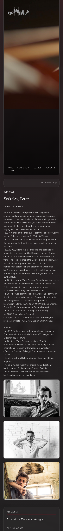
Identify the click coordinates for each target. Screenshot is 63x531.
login (55, 183)
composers (23, 168)
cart (11, 171)
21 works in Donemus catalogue (25, 519)
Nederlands (46, 183)
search (38, 168)
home (10, 168)
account (50, 168)
